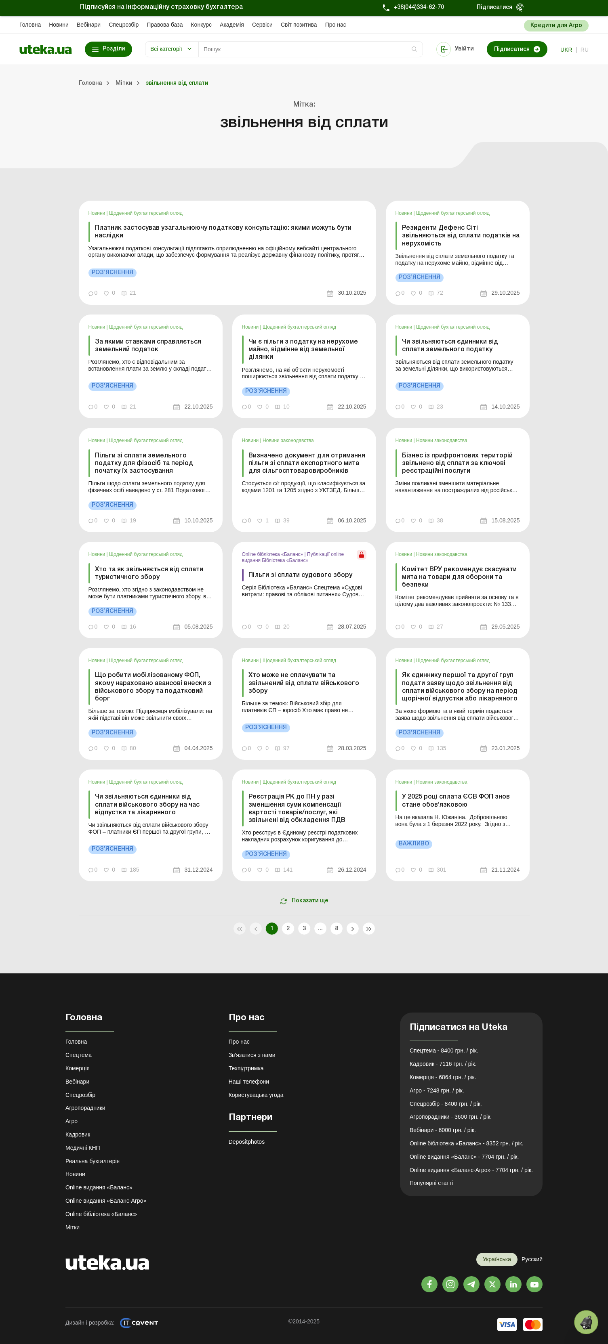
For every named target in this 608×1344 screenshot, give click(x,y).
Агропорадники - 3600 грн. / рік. (451, 1116)
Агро (71, 1121)
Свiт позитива (299, 24)
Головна (30, 24)
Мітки (72, 1227)
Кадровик (77, 1134)
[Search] (310, 49)
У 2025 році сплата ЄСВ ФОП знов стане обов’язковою (456, 800)
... (320, 928)
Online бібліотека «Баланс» (273, 554)
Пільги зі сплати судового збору (300, 575)
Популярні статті (431, 1183)
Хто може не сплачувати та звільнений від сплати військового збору (303, 683)
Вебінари (89, 24)
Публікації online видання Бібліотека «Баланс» (293, 557)
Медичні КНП (82, 1148)
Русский (532, 1259)
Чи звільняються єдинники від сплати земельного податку (450, 345)
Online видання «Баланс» (99, 1187)
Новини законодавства (288, 440)
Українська (497, 1259)
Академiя (232, 24)
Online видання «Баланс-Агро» (105, 1200)
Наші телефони (249, 1081)
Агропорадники (85, 1108)
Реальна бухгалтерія (92, 1161)
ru (585, 49)
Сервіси (262, 24)
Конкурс (201, 24)
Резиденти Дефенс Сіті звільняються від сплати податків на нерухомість (461, 235)
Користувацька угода (256, 1095)
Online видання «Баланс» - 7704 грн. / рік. (464, 1156)
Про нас (335, 24)
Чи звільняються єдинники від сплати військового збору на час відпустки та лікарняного (147, 804)
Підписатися (494, 7)
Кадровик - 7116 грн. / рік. (443, 1064)
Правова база (165, 24)
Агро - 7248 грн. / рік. (437, 1090)
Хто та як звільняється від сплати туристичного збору (149, 573)
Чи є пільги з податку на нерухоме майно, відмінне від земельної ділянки (303, 349)
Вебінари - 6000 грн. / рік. (443, 1130)
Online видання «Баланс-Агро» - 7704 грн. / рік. (471, 1170)
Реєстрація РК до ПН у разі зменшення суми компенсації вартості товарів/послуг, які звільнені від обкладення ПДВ (296, 808)
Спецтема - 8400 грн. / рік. (444, 1050)
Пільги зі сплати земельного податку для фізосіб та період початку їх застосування (144, 463)
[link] (227, 253)
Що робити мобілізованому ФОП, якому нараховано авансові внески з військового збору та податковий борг (153, 687)
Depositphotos (247, 1142)
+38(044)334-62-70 (418, 7)
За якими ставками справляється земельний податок (148, 345)
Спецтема (78, 1055)
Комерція (77, 1068)
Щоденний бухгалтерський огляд (146, 213)
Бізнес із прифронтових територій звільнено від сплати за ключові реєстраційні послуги (457, 463)
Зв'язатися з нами (252, 1055)
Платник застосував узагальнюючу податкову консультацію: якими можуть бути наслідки (223, 232)
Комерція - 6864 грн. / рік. (443, 1077)
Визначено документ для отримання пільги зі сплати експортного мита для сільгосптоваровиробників (306, 463)
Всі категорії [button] (166, 49)
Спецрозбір (124, 24)
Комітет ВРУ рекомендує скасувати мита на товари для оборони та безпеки (459, 577)
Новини (59, 24)
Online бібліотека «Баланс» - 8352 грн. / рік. (467, 1143)
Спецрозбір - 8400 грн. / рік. (446, 1104)
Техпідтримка (246, 1068)
